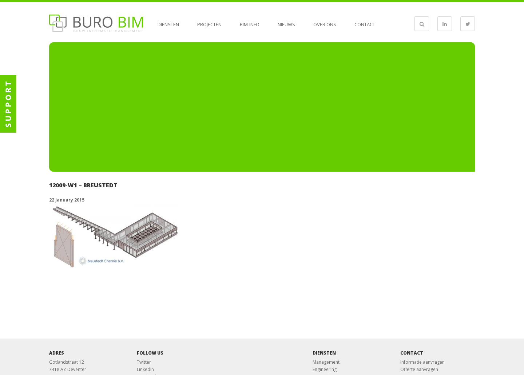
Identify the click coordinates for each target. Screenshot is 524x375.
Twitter (144, 362)
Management (326, 362)
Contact (364, 24)
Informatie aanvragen (422, 362)
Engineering (325, 369)
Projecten (209, 24)
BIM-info (249, 24)
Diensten (168, 24)
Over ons (324, 24)
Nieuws (286, 24)
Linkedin (145, 369)
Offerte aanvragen (419, 369)
